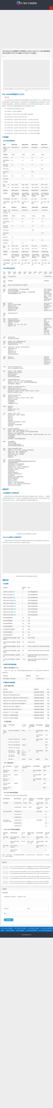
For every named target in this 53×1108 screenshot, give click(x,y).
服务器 (32, 498)
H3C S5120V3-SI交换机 (6, 928)
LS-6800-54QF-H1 (30, 854)
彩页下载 (7, 97)
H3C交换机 (9, 854)
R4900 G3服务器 (10, 930)
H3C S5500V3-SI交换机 (20, 928)
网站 (5, 913)
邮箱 (28, 908)
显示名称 (6, 908)
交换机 (15, 88)
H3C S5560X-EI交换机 (33, 928)
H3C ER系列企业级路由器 (45, 930)
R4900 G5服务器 (20, 930)
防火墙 (14, 712)
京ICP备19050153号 (27, 934)
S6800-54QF (40, 854)
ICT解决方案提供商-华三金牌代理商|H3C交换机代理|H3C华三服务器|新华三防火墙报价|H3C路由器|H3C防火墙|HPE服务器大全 (26, 3)
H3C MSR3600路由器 (31, 930)
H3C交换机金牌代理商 (18, 854)
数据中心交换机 (9, 856)
